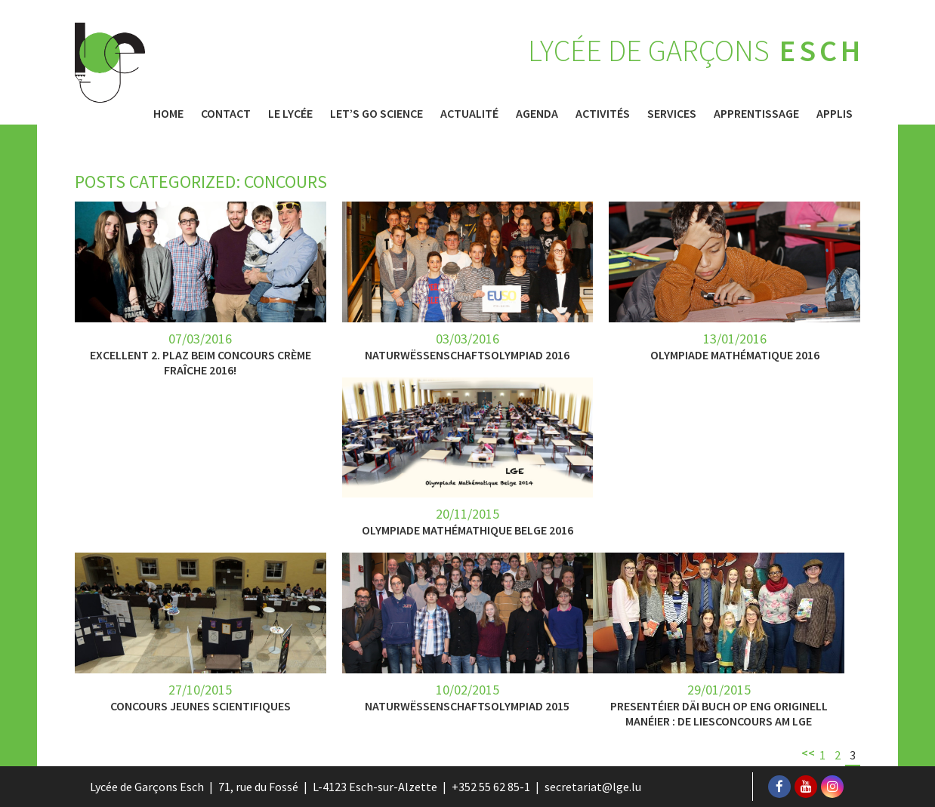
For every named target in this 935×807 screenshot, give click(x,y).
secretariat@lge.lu (593, 786)
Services (671, 113)
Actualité (469, 113)
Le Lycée (290, 113)
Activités (603, 113)
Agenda (537, 113)
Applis (834, 113)
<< (808, 752)
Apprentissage (756, 113)
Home (168, 113)
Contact (226, 113)
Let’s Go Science (376, 113)
